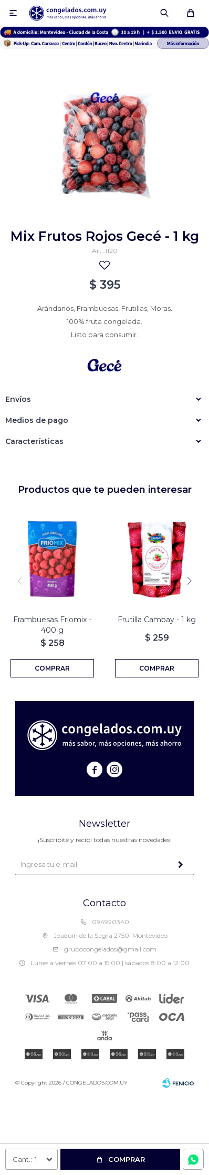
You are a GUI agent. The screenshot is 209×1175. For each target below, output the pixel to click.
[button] (189, 581)
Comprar (126, 1159)
